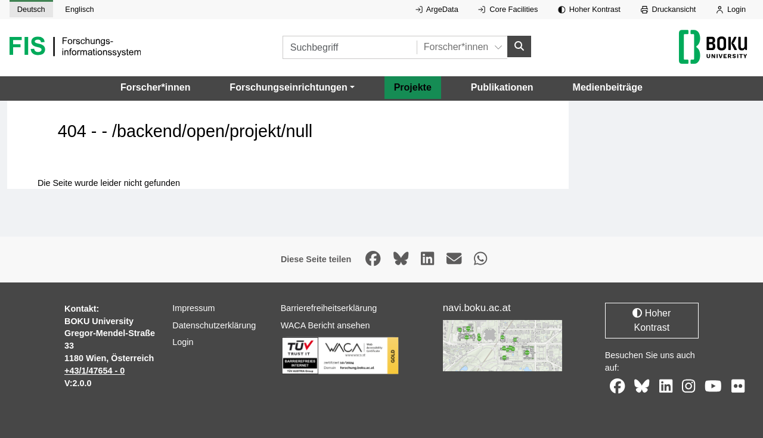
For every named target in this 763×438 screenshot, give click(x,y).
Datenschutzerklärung (214, 325)
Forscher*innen (155, 87)
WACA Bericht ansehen (325, 325)
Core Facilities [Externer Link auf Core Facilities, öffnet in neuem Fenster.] (508, 9)
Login (731, 9)
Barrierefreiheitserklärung (329, 308)
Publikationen (502, 87)
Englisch (79, 9)
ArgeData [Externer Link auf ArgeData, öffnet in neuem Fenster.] (436, 9)
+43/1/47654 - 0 (94, 370)
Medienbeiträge (608, 87)
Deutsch (31, 9)
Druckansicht (668, 9)
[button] (292, 87)
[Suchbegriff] (350, 47)
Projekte (413, 87)
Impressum (193, 308)
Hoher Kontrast (589, 9)
